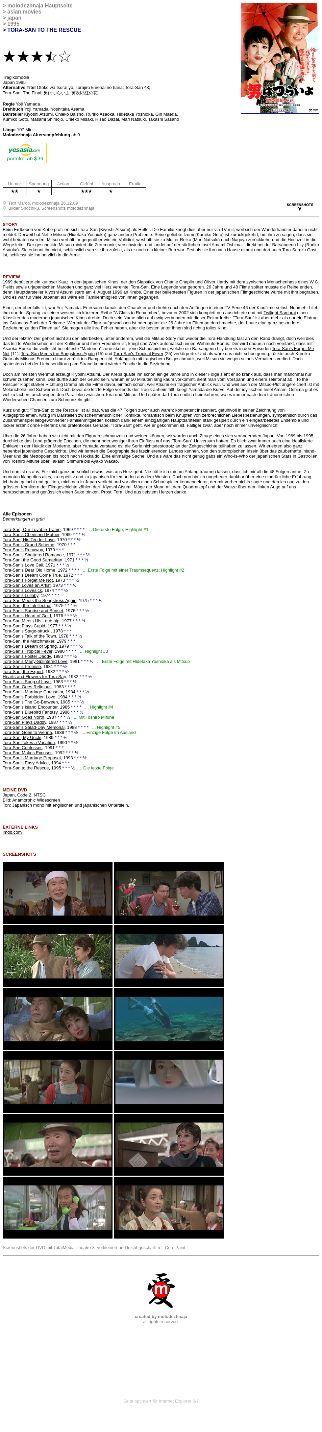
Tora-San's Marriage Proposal (32, 757)
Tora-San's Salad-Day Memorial (34, 727)
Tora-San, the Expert (23, 671)
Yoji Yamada (28, 104)
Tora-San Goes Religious (27, 686)
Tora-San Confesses (23, 747)
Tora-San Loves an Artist (27, 585)
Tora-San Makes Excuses (27, 752)
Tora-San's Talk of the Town (29, 636)
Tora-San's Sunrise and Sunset (33, 610)
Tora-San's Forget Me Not (28, 580)
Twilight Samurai (280, 312)
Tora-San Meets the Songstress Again (58, 353)
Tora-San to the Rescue (26, 767)
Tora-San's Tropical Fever (139, 353)
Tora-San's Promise (22, 666)
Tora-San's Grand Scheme (28, 544)
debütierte (23, 281)
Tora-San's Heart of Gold (27, 615)
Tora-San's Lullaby (21, 595)
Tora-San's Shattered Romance (33, 554)
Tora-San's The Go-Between (30, 702)
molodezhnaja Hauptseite (40, 5)
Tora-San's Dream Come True (32, 575)
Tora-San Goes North (23, 717)
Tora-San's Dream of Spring (30, 646)
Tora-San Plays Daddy (24, 722)
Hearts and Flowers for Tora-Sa (33, 676)
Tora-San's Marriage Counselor (33, 691)
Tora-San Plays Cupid (24, 625)
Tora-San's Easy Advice (26, 762)
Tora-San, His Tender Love (29, 539)
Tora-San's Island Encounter (30, 707)
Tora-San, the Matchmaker (28, 641)
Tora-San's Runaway (23, 549)
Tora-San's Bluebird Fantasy (30, 712)
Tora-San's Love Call (23, 565)
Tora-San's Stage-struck (26, 630)
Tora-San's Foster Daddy (27, 656)
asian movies (24, 12)
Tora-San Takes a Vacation (29, 742)
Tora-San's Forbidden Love (29, 696)
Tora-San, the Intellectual (27, 605)
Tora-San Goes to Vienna (27, 732)
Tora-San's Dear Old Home (29, 570)
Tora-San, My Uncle (22, 737)
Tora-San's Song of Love (27, 681)
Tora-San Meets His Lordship (31, 620)
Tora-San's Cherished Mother (31, 534)
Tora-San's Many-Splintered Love (35, 661)
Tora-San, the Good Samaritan (32, 559)
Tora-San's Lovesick (22, 590)
